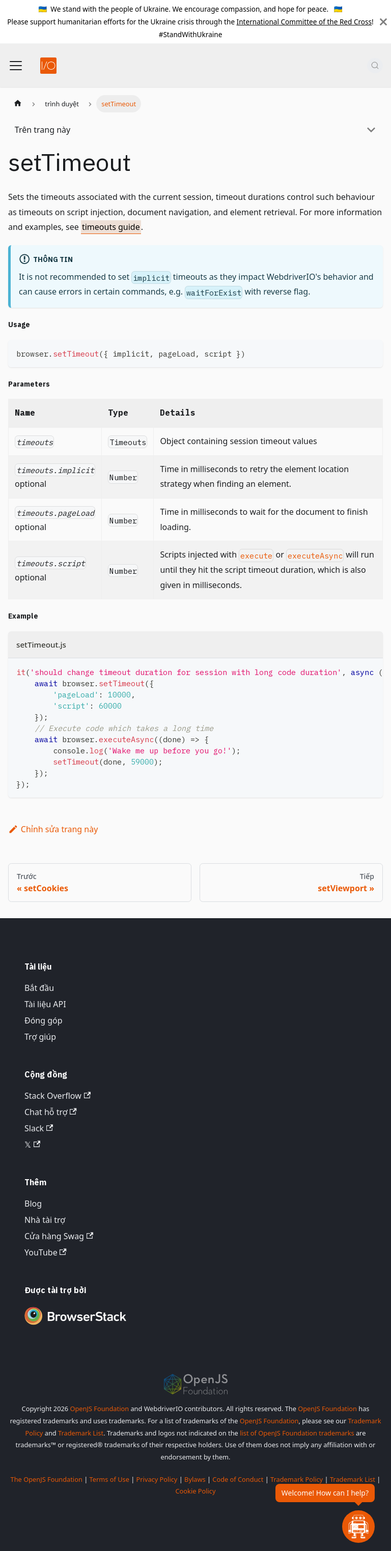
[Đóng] (383, 21)
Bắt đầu (39, 987)
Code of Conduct (237, 1479)
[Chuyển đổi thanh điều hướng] (15, 65)
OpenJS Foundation (99, 1408)
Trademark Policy (296, 1479)
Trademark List (80, 1433)
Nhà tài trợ (44, 1219)
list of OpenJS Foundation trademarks (297, 1433)
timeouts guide (111, 226)
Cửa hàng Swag (58, 1236)
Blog (33, 1203)
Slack (38, 1128)
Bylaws (195, 1479)
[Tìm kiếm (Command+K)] (375, 65)
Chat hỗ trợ (50, 1112)
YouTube (45, 1252)
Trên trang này (42, 129)
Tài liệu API (45, 1004)
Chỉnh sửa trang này (53, 829)
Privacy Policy (157, 1479)
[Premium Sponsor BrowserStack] (75, 1325)
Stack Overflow (57, 1095)
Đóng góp (43, 1020)
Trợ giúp (40, 1036)
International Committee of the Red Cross (304, 21)
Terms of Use (109, 1479)
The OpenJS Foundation (46, 1479)
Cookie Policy (195, 1491)
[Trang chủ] (17, 103)
